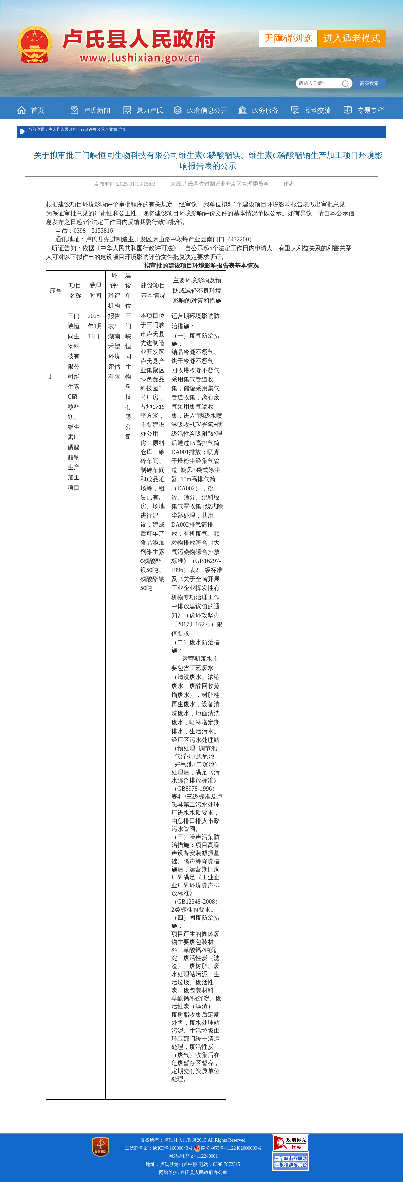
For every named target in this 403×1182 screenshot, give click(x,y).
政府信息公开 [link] (200, 110)
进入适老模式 (351, 38)
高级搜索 (369, 83)
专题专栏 (364, 110)
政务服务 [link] (258, 110)
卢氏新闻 (90, 110)
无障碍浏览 (288, 38)
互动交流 (311, 110)
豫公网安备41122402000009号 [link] (228, 1148)
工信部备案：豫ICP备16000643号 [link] (159, 1148)
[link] (290, 1142)
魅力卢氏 (143, 110)
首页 (30, 110)
